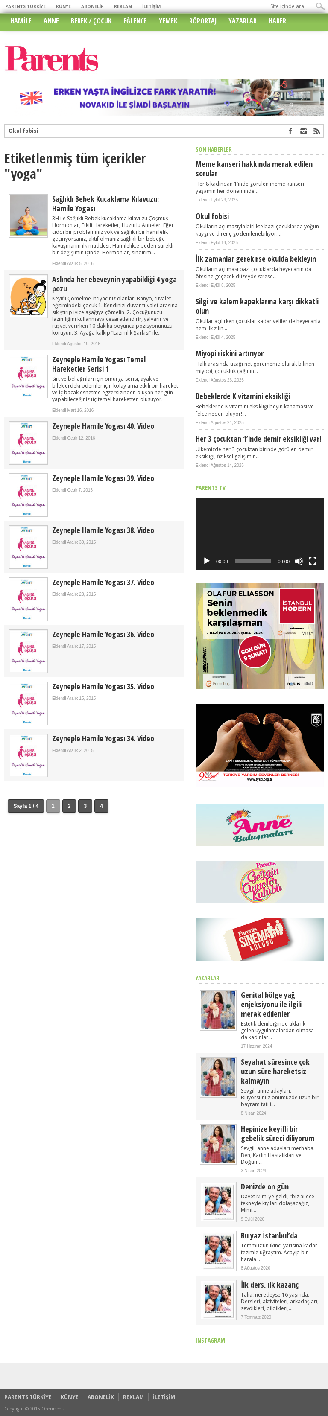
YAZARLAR (242, 21)
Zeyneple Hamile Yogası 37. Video (103, 582)
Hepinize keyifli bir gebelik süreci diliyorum (277, 1133)
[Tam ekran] (312, 561)
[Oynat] (206, 561)
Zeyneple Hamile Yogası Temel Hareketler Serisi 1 (99, 364)
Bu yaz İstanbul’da (269, 1235)
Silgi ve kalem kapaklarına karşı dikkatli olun (257, 306)
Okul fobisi (23, 131)
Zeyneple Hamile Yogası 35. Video (103, 686)
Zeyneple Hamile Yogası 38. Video (103, 530)
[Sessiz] (299, 561)
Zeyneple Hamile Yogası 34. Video (103, 738)
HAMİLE (21, 21)
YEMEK (168, 21)
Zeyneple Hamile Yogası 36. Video (103, 634)
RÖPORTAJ (203, 21)
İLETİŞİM (151, 6)
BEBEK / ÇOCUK (91, 21)
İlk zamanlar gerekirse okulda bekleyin (256, 258)
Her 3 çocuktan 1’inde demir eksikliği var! (258, 438)
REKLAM (123, 6)
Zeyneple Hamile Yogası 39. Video (103, 478)
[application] (260, 534)
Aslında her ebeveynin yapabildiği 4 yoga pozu (114, 283)
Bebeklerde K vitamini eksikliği (243, 396)
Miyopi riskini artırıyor (230, 353)
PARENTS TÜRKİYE (25, 6)
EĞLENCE (135, 21)
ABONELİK (92, 6)
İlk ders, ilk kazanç (270, 1284)
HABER (277, 21)
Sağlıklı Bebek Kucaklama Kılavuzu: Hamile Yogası (105, 203)
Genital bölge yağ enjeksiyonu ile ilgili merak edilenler (271, 1004)
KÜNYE (63, 6)
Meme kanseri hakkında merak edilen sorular (254, 168)
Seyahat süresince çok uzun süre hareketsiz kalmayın (275, 1071)
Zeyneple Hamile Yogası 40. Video (103, 426)
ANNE (51, 21)
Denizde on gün (265, 1186)
